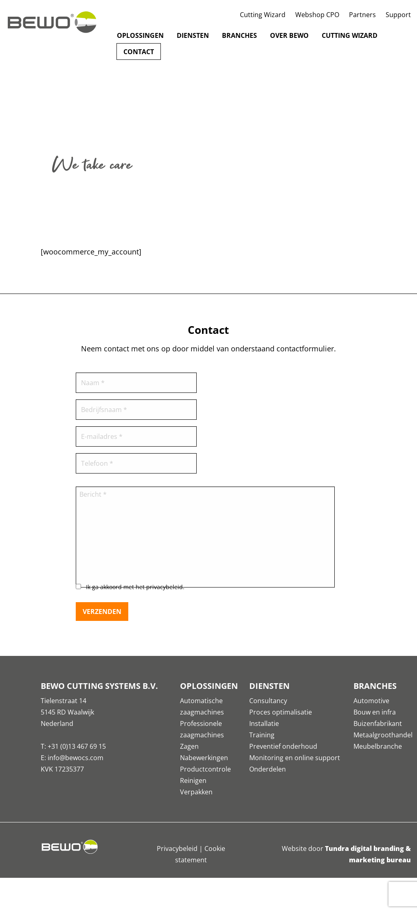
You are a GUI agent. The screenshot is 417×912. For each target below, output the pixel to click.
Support (398, 14)
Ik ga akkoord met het (135, 587)
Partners (362, 14)
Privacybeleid (177, 848)
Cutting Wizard (262, 14)
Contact (138, 51)
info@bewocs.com (75, 757)
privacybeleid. (165, 587)
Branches (239, 35)
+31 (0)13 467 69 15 (77, 746)
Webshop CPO (317, 14)
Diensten (193, 35)
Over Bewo (289, 35)
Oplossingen (140, 35)
